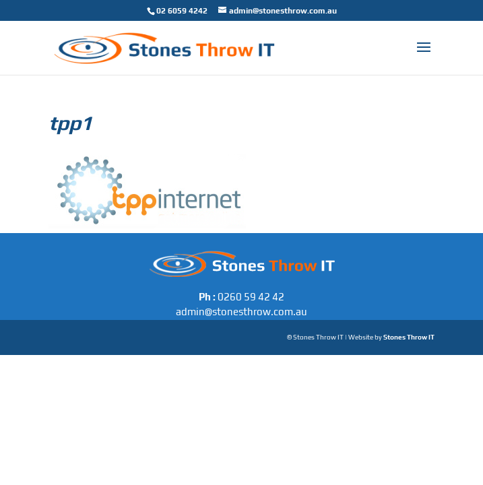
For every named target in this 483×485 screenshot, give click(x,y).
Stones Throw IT (408, 337)
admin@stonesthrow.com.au (241, 311)
